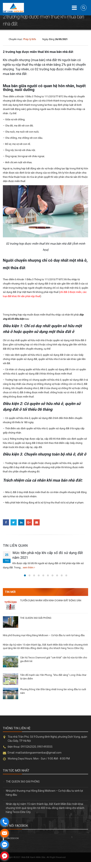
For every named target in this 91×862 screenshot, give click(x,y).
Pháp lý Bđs (29, 39)
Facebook (6, 522)
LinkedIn (21, 522)
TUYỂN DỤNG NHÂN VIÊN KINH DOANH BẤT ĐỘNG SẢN (50, 600)
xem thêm (29, 567)
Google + (29, 522)
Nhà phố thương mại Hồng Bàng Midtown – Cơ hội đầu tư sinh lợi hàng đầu (44, 635)
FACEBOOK (13, 838)
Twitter (14, 522)
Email (37, 522)
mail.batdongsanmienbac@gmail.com (38, 752)
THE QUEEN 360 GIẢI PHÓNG (35, 617)
